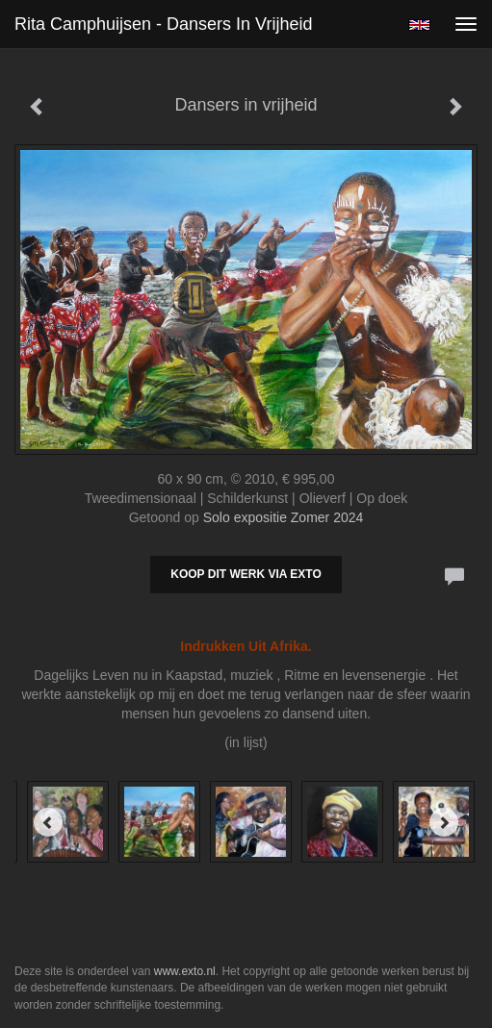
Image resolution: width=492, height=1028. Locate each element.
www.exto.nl (185, 971)
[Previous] (48, 822)
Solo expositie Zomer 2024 (283, 517)
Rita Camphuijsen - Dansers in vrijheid (163, 24)
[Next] (443, 822)
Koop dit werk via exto (245, 574)
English (419, 25)
